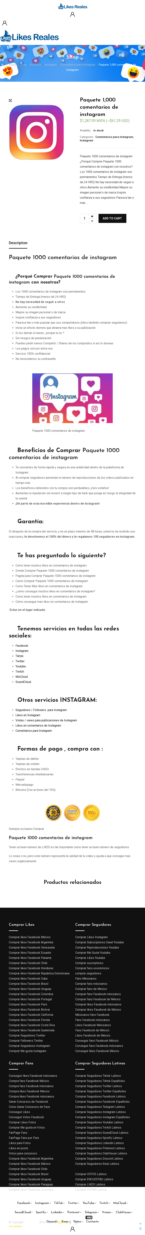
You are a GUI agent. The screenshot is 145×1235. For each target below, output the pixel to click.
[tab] (18, 243)
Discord (51, 1221)
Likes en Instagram (27, 715)
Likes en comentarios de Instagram (38, 725)
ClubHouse (123, 1212)
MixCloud (21, 677)
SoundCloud (23, 682)
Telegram (91, 1212)
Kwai (65, 1221)
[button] (140, 1226)
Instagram (86, 140)
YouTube (88, 1203)
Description (18, 243)
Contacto (92, 1221)
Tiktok (19, 656)
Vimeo (106, 1212)
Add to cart (113, 218)
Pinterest (73, 1212)
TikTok (58, 1203)
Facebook (21, 646)
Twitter (20, 661)
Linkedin (56, 1212)
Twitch (19, 672)
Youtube (20, 666)
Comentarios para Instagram (114, 137)
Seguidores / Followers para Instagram (41, 710)
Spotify (41, 1212)
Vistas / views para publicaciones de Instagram (46, 720)
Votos (77, 1221)
